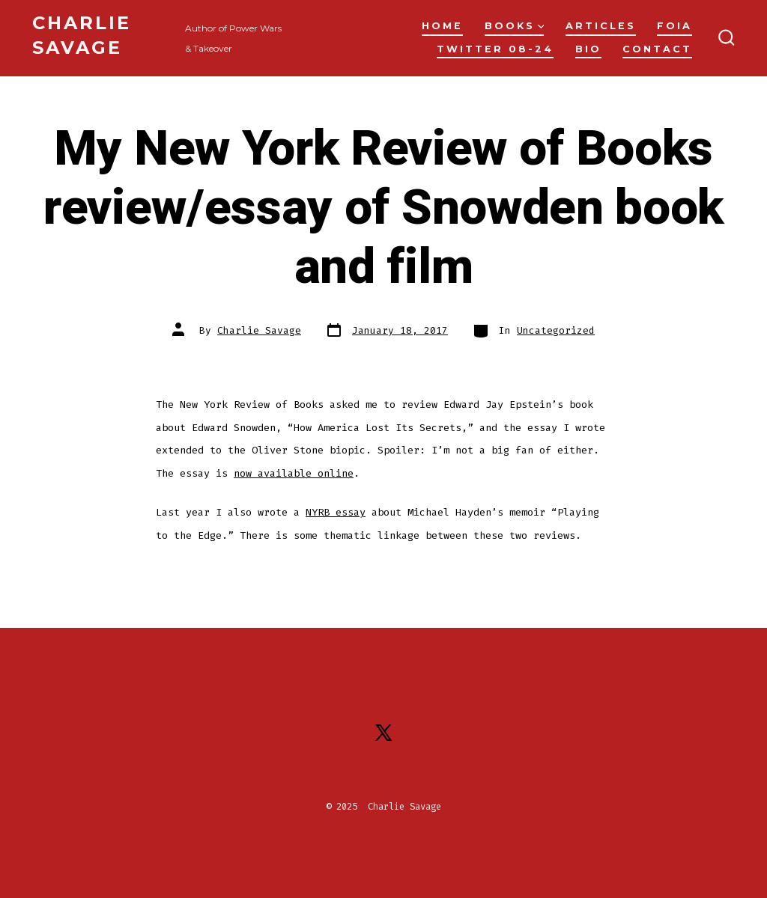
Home (442, 25)
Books (515, 25)
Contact (657, 49)
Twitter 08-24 (495, 49)
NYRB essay (336, 512)
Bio (588, 49)
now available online (294, 473)
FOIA (674, 25)
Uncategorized (556, 330)
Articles (601, 25)
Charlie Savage (259, 330)
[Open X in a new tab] (383, 733)
